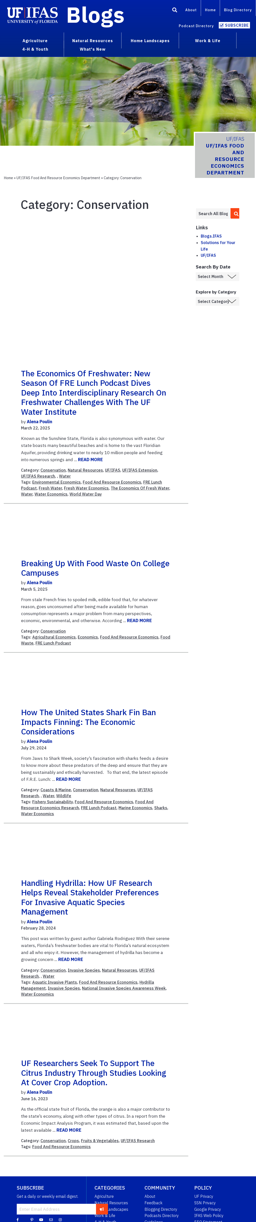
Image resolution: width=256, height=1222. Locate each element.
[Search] (174, 10)
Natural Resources (85, 470)
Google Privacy (207, 1209)
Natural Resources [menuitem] (92, 40)
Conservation (53, 470)
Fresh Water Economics (86, 488)
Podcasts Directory (161, 1215)
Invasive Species (84, 970)
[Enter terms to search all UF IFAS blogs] (213, 213)
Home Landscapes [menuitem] (150, 40)
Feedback (153, 1202)
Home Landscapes (111, 1209)
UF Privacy (203, 1196)
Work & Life (104, 1215)
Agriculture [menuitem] (35, 40)
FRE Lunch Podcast (53, 643)
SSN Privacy (205, 1202)
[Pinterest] (31, 1220)
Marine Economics (135, 807)
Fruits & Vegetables (100, 1140)
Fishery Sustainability (52, 801)
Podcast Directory (196, 25)
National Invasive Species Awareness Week (124, 988)
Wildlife (63, 795)
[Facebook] (17, 1220)
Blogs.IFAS (211, 236)
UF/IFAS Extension (139, 470)
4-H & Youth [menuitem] (35, 49)
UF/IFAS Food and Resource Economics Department (58, 177)
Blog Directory (238, 9)
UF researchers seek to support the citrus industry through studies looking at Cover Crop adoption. (93, 1072)
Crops (73, 1140)
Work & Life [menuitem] (207, 40)
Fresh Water (50, 488)
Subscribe (237, 25)
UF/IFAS (112, 470)
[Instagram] (60, 1220)
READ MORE (90, 459)
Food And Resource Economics (112, 482)
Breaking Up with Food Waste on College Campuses (95, 568)
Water (65, 476)
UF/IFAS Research (38, 476)
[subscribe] (102, 1209)
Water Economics (51, 494)
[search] (235, 213)
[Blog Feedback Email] (51, 1220)
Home (210, 9)
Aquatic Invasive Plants (54, 982)
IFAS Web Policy (209, 1215)
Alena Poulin (39, 421)
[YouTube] (41, 1220)
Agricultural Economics (54, 637)
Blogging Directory (160, 1209)
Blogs (95, 14)
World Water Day (86, 494)
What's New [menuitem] (93, 49)
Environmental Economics (56, 482)
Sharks (160, 807)
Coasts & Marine (55, 789)
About (191, 9)
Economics (88, 637)
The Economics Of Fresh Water (140, 488)
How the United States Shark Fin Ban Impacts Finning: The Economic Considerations (88, 722)
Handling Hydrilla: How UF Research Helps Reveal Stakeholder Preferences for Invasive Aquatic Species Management (90, 897)
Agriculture (104, 1196)
